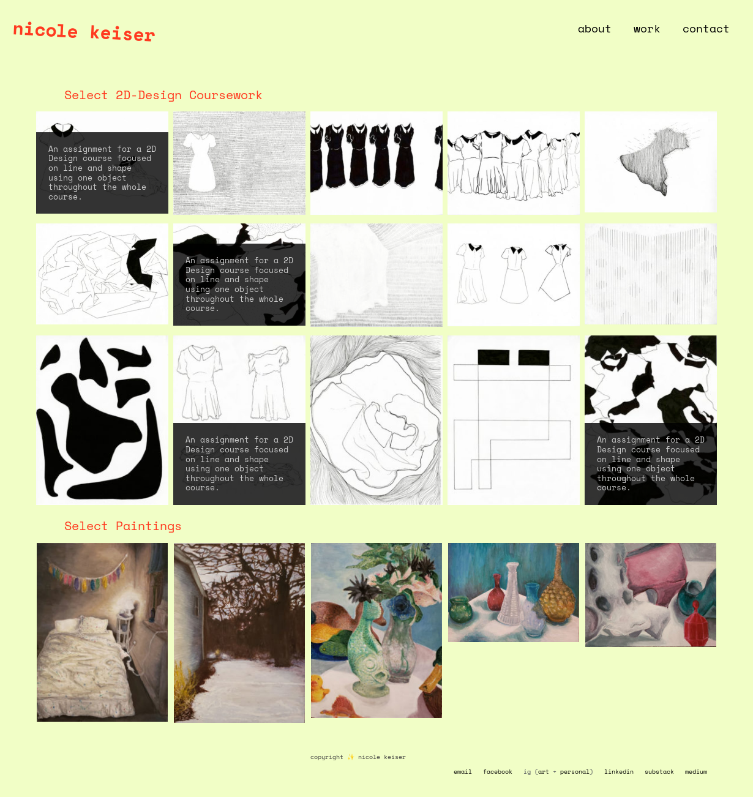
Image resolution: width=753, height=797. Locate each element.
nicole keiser (84, 30)
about (595, 28)
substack (659, 771)
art (543, 771)
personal (575, 771)
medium (696, 771)
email (463, 771)
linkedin (619, 771)
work (647, 28)
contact (706, 28)
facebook (497, 771)
